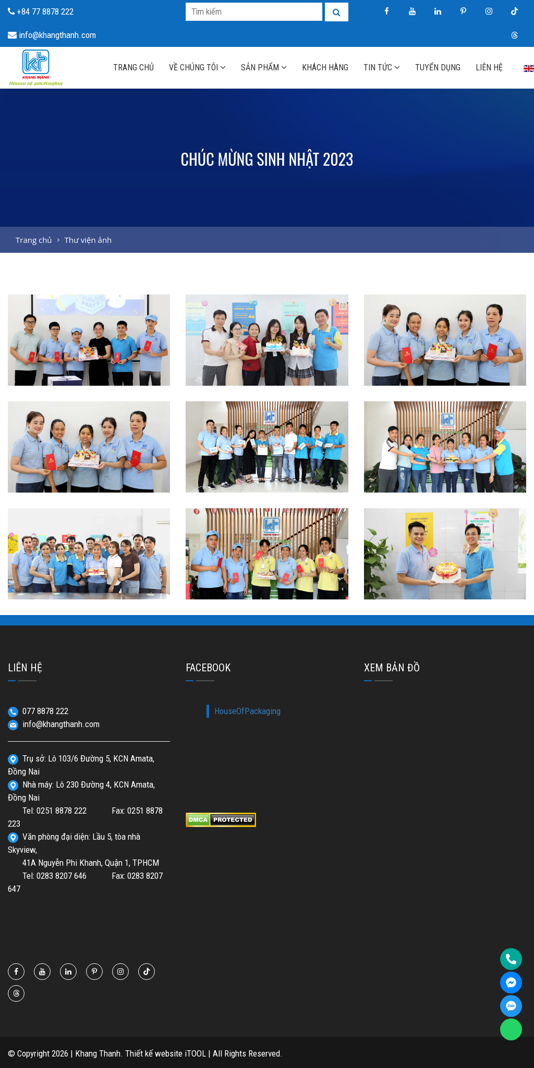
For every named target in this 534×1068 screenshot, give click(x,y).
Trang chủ (34, 240)
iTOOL (195, 1053)
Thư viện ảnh (88, 240)
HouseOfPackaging (247, 711)
